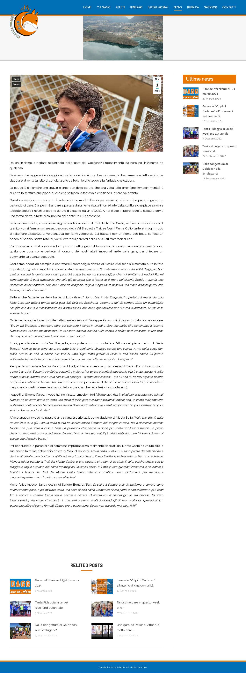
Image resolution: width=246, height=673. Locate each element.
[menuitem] (87, 7)
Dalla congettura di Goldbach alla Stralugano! (56, 627)
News (16, 84)
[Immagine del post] (20, 586)
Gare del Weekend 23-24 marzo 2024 (57, 583)
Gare (16, 79)
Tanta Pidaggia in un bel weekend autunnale (51, 605)
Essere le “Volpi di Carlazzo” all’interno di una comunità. (136, 583)
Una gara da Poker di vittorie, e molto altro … (138, 627)
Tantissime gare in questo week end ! (138, 605)
